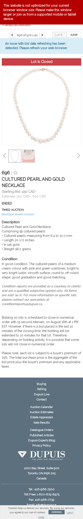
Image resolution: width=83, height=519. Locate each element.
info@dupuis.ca (46, 505)
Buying (41, 384)
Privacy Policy (41, 445)
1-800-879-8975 (48, 494)
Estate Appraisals (41, 417)
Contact (41, 399)
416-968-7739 (44, 499)
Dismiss (57, 512)
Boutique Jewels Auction (18, 214)
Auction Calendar (41, 407)
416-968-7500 (44, 489)
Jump (73, 34)
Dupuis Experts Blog (41, 440)
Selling (41, 389)
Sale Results (41, 422)
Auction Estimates (41, 412)
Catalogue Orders (41, 430)
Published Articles (42, 435)
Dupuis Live (41, 394)
